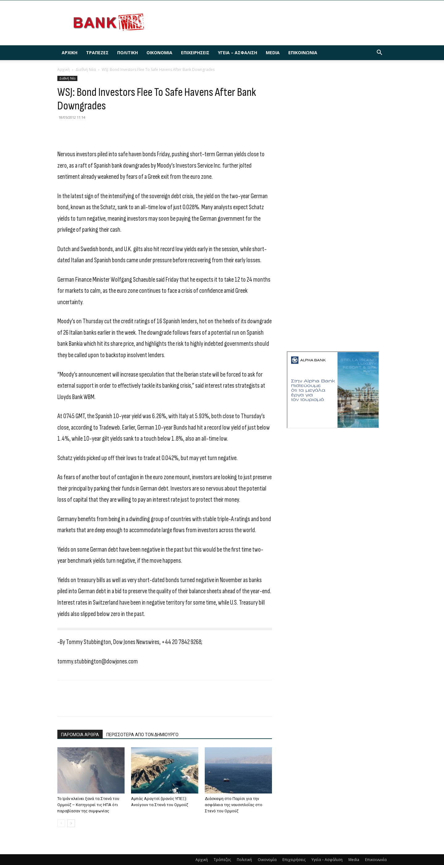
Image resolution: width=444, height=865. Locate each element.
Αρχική (69, 52)
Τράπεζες (97, 52)
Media (273, 52)
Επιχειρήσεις (195, 52)
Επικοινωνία (302, 52)
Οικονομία (159, 52)
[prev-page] (61, 823)
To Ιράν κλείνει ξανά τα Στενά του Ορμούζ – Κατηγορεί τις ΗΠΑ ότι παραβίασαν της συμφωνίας (88, 804)
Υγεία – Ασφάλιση (237, 52)
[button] (379, 53)
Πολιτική (127, 52)
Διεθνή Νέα (86, 69)
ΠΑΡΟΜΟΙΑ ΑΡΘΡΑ (80, 734)
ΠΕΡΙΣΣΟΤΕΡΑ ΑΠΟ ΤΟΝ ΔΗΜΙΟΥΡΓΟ (142, 734)
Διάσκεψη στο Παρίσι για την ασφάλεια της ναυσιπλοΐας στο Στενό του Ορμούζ (233, 804)
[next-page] (71, 823)
